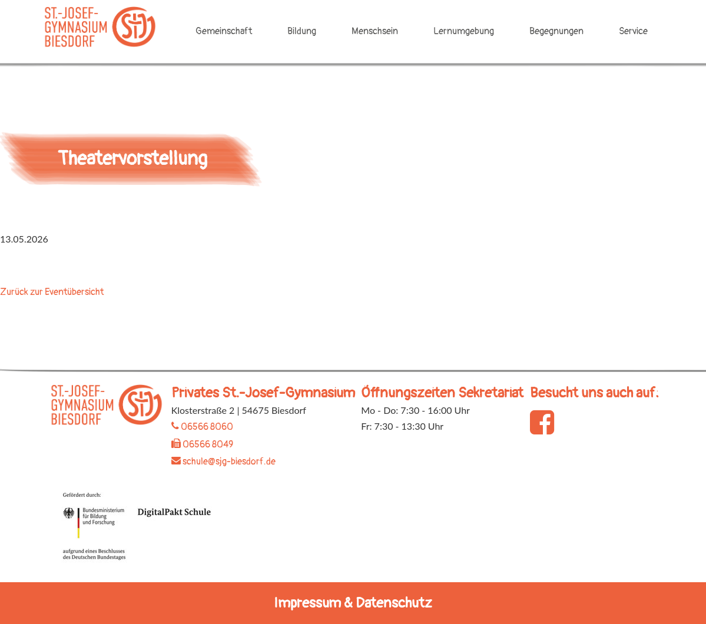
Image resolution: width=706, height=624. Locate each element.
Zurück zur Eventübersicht (52, 292)
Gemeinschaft (223, 31)
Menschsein (375, 31)
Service (633, 31)
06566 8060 (202, 427)
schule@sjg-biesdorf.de (223, 461)
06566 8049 (202, 444)
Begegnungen (556, 31)
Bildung (301, 31)
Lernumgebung (463, 31)
